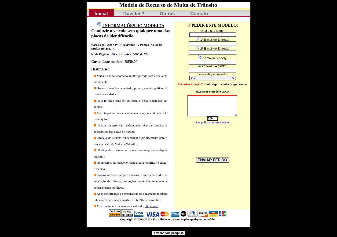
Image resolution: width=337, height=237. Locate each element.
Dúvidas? (133, 13)
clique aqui (151, 206)
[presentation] (209, 137)
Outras (167, 13)
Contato (199, 13)
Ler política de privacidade (212, 122)
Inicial (101, 13)
